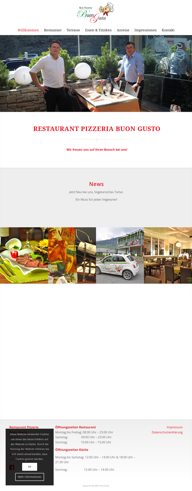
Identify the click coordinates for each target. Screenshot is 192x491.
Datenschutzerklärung (167, 432)
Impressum (174, 427)
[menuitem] (28, 30)
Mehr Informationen (29, 476)
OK (29, 466)
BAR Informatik (102, 485)
